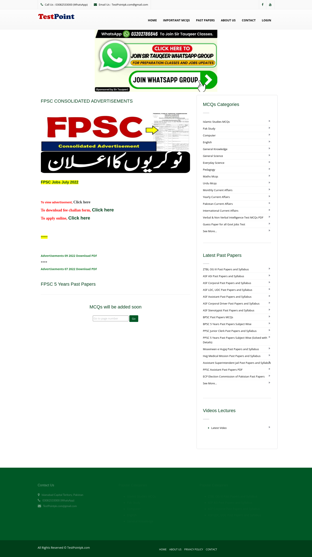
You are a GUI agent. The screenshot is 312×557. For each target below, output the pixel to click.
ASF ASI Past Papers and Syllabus (223, 276)
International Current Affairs (221, 210)
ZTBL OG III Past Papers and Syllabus (226, 269)
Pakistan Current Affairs (218, 204)
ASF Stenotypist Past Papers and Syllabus (228, 310)
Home (152, 20)
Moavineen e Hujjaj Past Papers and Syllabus (231, 349)
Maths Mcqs (210, 176)
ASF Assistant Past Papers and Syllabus (227, 297)
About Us (228, 20)
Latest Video (219, 428)
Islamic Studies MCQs (216, 122)
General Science (213, 156)
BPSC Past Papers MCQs (218, 317)
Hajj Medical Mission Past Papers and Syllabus (232, 356)
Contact (249, 20)
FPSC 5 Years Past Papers (69, 284)
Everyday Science (213, 163)
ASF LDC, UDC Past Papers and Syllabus (227, 290)
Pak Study (209, 128)
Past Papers (205, 20)
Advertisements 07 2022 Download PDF (69, 269)
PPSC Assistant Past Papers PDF (223, 369)
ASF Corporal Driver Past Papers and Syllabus (231, 303)
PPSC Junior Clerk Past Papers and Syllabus (230, 331)
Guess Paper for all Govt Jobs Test (224, 224)
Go (134, 318)
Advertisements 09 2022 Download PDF (69, 256)
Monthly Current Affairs (217, 190)
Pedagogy (209, 169)
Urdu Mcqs (210, 183)
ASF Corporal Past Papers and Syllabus (227, 283)
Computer (209, 135)
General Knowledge (215, 149)
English (207, 142)
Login (266, 20)
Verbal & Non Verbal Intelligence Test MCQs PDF (233, 217)
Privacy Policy (193, 549)
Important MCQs (176, 20)
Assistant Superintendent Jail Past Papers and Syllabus (237, 363)
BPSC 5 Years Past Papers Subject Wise (227, 324)
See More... (210, 231)
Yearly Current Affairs (216, 197)
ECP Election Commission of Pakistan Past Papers (234, 376)
